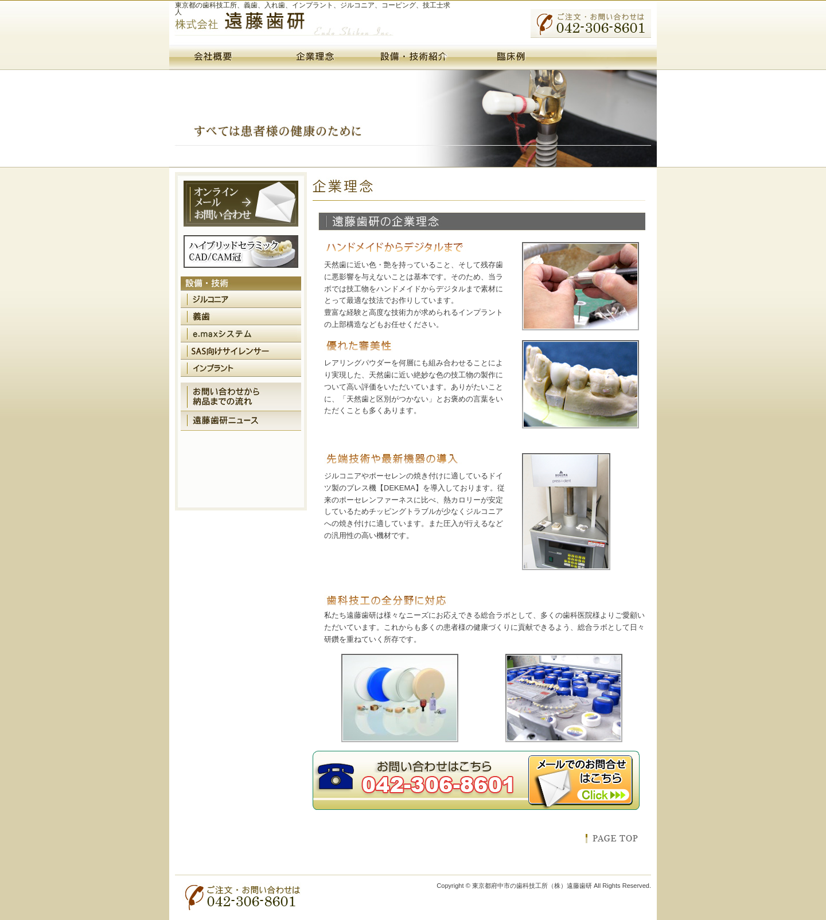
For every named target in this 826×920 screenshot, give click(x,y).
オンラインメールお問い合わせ (241, 204)
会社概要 (218, 57)
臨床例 (510, 57)
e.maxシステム (241, 333)
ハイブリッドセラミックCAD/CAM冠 (241, 251)
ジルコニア (241, 299)
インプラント (241, 368)
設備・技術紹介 (413, 57)
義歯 (241, 316)
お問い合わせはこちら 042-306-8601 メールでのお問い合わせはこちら (476, 781)
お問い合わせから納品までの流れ (241, 397)
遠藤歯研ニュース (241, 421)
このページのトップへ (612, 838)
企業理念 (315, 57)
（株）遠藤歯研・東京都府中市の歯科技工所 (284, 28)
